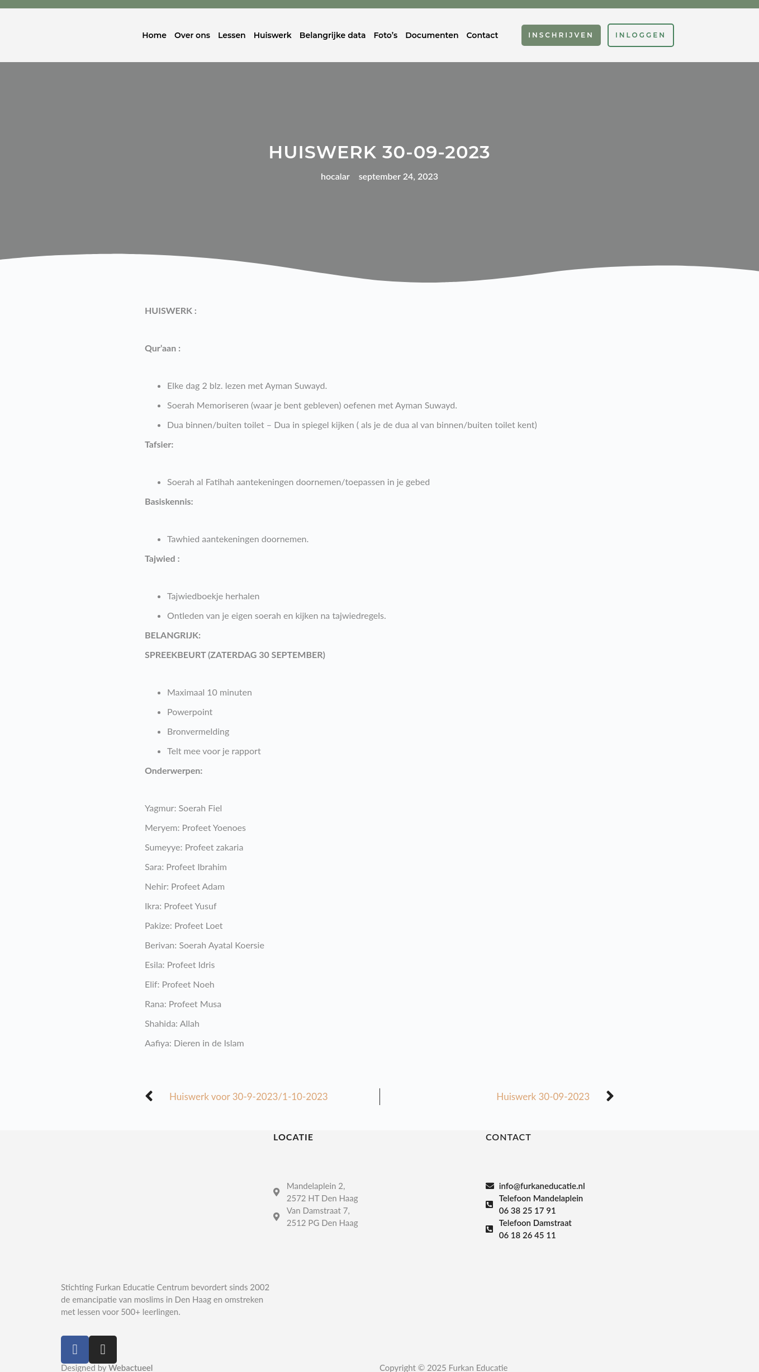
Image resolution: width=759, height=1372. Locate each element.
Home (154, 35)
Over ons (192, 35)
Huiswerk (273, 35)
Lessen (232, 35)
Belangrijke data (333, 35)
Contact (483, 35)
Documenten (431, 35)
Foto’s (385, 35)
